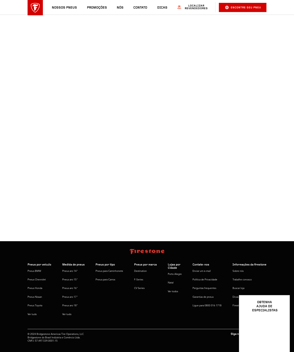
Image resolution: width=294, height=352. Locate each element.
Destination (140, 271)
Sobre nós (238, 271)
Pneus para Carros (105, 280)
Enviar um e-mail (202, 271)
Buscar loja (238, 288)
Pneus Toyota (35, 305)
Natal (171, 283)
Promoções (97, 7)
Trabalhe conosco (242, 280)
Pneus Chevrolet (37, 280)
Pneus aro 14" (70, 271)
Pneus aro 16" (70, 288)
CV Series (139, 288)
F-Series (138, 280)
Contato (140, 7)
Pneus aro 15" (70, 280)
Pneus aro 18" (70, 305)
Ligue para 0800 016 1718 (207, 305)
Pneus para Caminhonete (109, 271)
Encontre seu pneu (243, 7)
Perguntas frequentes (204, 288)
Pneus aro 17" (70, 297)
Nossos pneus (64, 7)
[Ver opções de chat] (282, 337)
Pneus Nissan (35, 297)
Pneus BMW (34, 271)
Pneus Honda (35, 288)
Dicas (162, 7)
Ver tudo (32, 314)
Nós (120, 7)
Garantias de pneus (203, 297)
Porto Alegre (175, 274)
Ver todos (173, 291)
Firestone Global (242, 305)
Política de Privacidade (205, 280)
